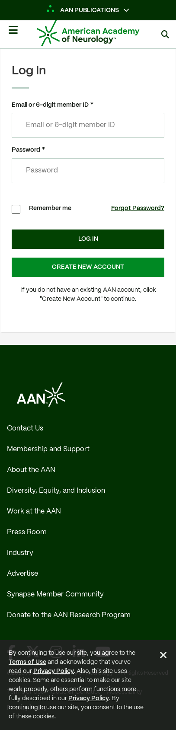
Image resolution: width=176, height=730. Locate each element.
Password (26, 150)
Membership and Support (48, 449)
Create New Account (88, 267)
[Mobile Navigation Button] (13, 33)
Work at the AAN (34, 511)
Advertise (22, 574)
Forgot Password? (137, 208)
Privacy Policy (53, 671)
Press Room (27, 532)
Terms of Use (27, 662)
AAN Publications (83, 10)
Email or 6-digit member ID (50, 105)
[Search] (165, 34)
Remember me (50, 208)
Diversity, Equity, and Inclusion (56, 491)
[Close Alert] (163, 656)
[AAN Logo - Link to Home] (101, 33)
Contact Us (25, 428)
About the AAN (31, 470)
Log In (88, 239)
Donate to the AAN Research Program (69, 615)
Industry (20, 553)
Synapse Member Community (55, 594)
